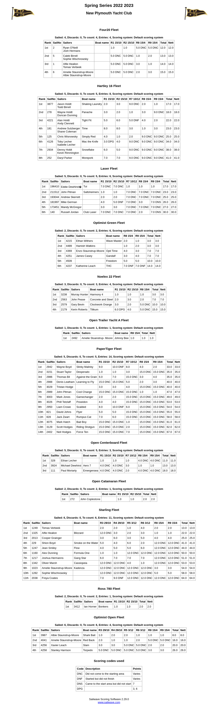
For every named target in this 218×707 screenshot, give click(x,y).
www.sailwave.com (109, 702)
